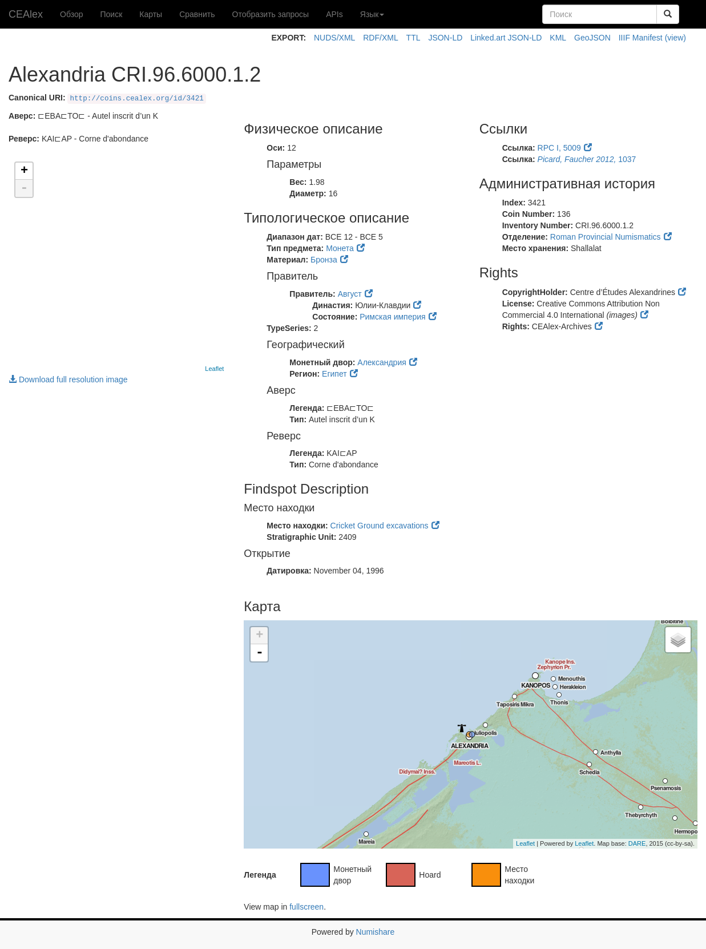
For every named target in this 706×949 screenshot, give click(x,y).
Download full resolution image (68, 379)
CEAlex (26, 14)
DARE (637, 843)
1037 (587, 159)
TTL (413, 37)
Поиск (111, 14)
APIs (334, 14)
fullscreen (306, 906)
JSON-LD (445, 37)
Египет (334, 373)
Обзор (71, 14)
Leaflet (214, 368)
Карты (150, 14)
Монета (340, 248)
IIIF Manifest (641, 37)
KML (558, 37)
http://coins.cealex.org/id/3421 (136, 99)
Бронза (323, 259)
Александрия (381, 362)
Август (350, 293)
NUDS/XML (334, 37)
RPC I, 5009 (559, 147)
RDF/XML (380, 37)
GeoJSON (592, 37)
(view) (675, 37)
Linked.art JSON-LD (506, 37)
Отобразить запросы (270, 14)
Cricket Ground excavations (379, 525)
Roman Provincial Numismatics (605, 236)
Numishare (375, 931)
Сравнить (197, 14)
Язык (372, 14)
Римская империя (392, 316)
